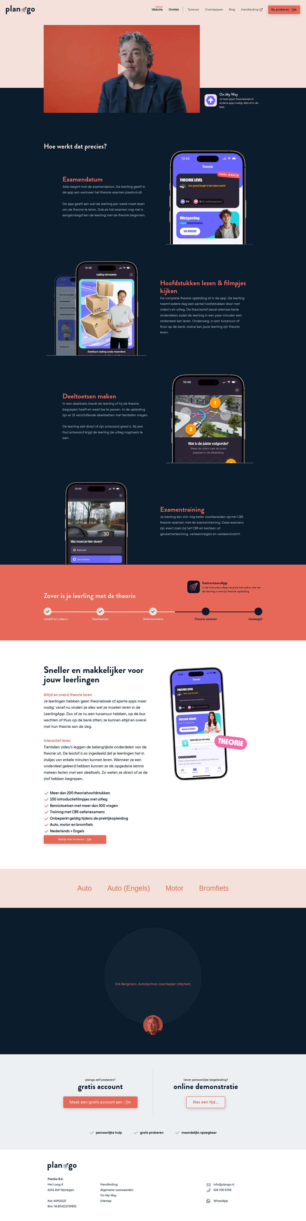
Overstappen (214, 9)
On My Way (108, 1195)
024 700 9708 (222, 1190)
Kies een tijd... (206, 1102)
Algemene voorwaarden (116, 1190)
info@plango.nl (223, 1184)
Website (157, 9)
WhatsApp (220, 1201)
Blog (232, 9)
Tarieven (193, 9)
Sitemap (105, 1201)
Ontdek (174, 9)
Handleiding (252, 10)
